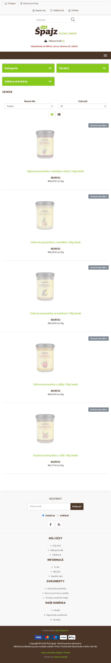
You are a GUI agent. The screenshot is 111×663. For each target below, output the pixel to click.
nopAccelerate (61, 657)
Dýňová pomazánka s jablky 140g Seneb (55, 384)
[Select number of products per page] (82, 106)
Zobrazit (82, 101)
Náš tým (55, 571)
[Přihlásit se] (49, 506)
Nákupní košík (55, 550)
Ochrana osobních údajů (55, 598)
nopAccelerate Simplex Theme (55, 652)
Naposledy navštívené (55, 614)
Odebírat (50, 515)
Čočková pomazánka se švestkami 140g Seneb (55, 313)
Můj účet (55, 545)
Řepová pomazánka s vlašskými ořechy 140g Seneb (55, 171)
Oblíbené (55, 555)
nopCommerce (61, 630)
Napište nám (56, 576)
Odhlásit (64, 515)
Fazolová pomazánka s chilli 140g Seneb (55, 455)
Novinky (55, 619)
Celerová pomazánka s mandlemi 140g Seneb (56, 242)
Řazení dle (29, 101)
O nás (55, 567)
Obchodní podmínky (55, 588)
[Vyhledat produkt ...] (55, 20)
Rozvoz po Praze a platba (55, 593)
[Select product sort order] (29, 106)
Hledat (55, 610)
